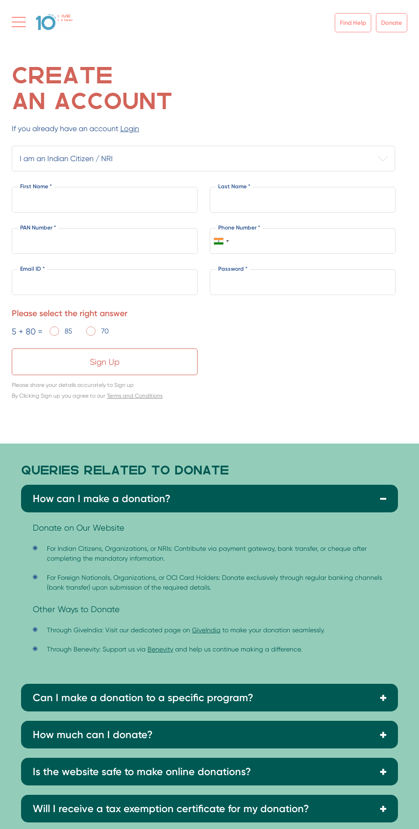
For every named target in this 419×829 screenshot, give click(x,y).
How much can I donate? (93, 734)
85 (68, 331)
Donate (391, 22)
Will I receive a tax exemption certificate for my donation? (171, 808)
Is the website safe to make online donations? (142, 771)
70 (105, 331)
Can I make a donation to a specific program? (143, 697)
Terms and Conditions (134, 395)
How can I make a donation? (101, 498)
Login (129, 128)
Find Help (353, 22)
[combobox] (221, 241)
